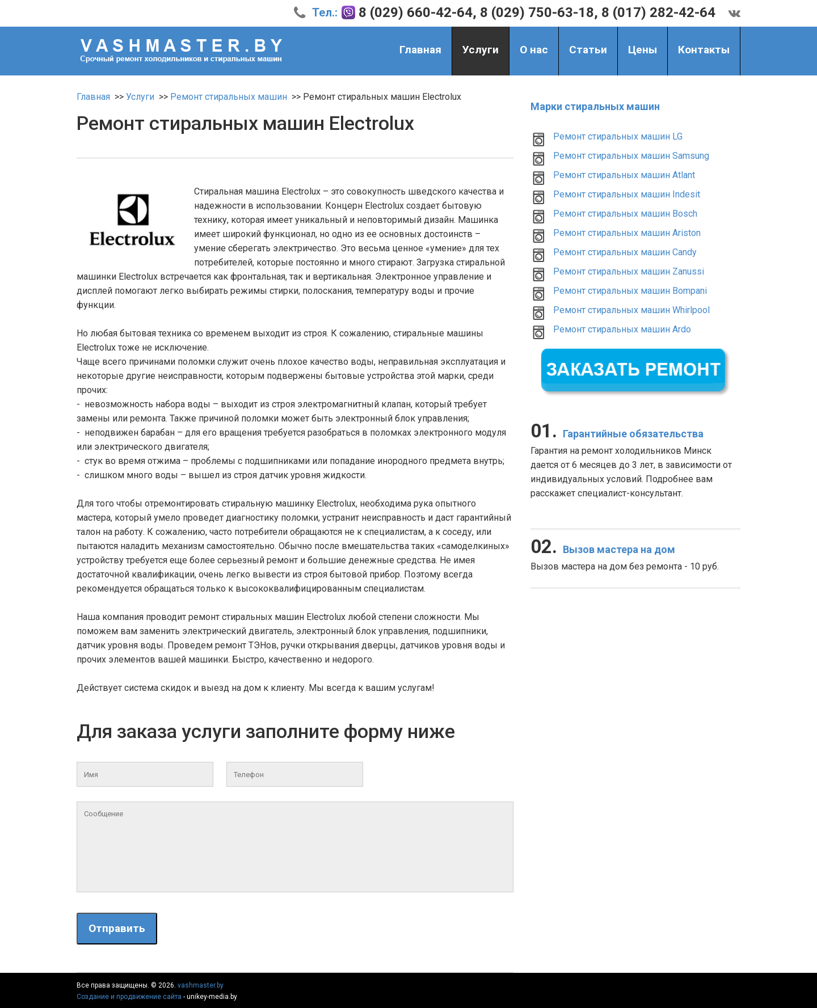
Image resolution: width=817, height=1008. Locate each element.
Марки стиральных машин (595, 106)
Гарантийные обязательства (617, 434)
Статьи (588, 49)
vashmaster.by (201, 985)
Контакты (704, 49)
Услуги (480, 51)
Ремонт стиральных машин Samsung (631, 155)
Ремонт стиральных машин (228, 96)
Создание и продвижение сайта (129, 997)
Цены (642, 49)
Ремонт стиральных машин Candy (625, 252)
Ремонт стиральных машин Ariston (627, 232)
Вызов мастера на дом (602, 549)
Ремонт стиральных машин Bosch (625, 213)
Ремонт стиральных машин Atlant (624, 175)
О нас (534, 49)
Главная (420, 49)
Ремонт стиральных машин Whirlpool (631, 310)
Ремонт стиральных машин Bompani (630, 290)
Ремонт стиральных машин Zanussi (628, 271)
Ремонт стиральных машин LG (618, 136)
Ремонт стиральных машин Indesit (626, 194)
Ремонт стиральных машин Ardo (622, 329)
